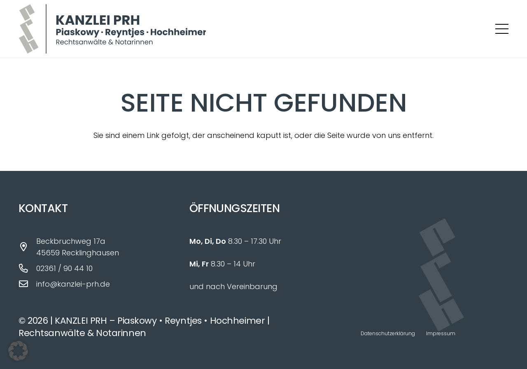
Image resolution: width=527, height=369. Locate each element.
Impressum (440, 333)
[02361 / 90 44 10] (27, 268)
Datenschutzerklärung (388, 333)
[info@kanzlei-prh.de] (27, 284)
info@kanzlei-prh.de (73, 284)
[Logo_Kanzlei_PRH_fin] (112, 29)
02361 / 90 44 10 (64, 268)
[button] (502, 28)
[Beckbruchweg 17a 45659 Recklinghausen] (27, 247)
